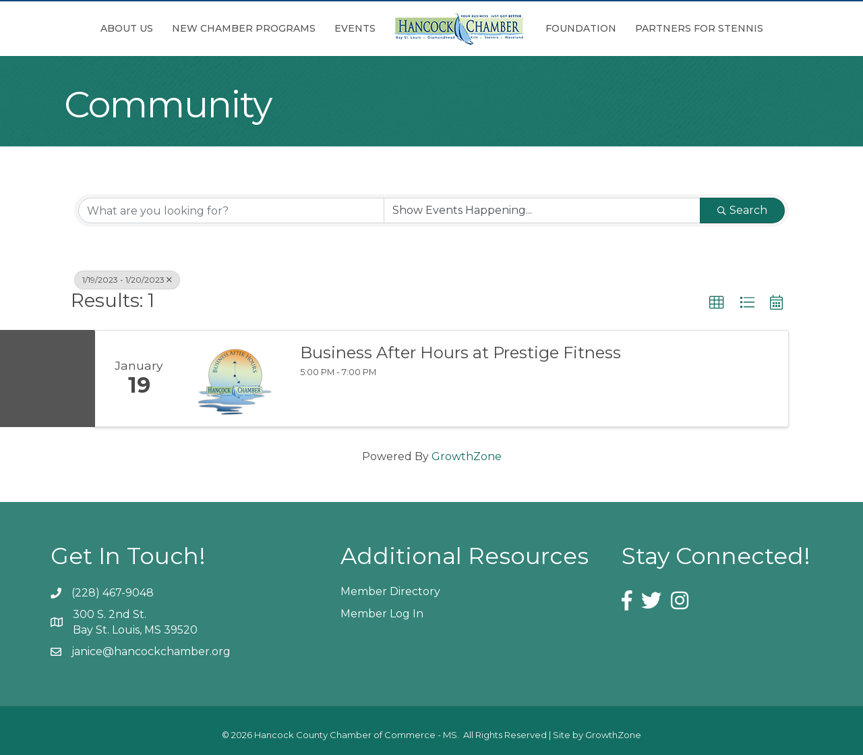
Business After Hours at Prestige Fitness (460, 353)
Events (355, 28)
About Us (126, 28)
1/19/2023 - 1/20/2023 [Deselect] (127, 280)
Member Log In (381, 613)
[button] (716, 302)
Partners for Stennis (699, 28)
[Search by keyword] (231, 210)
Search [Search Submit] (742, 210)
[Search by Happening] (542, 210)
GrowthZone (467, 456)
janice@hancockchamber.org (151, 651)
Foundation (580, 28)
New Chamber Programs (244, 28)
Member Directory (390, 591)
